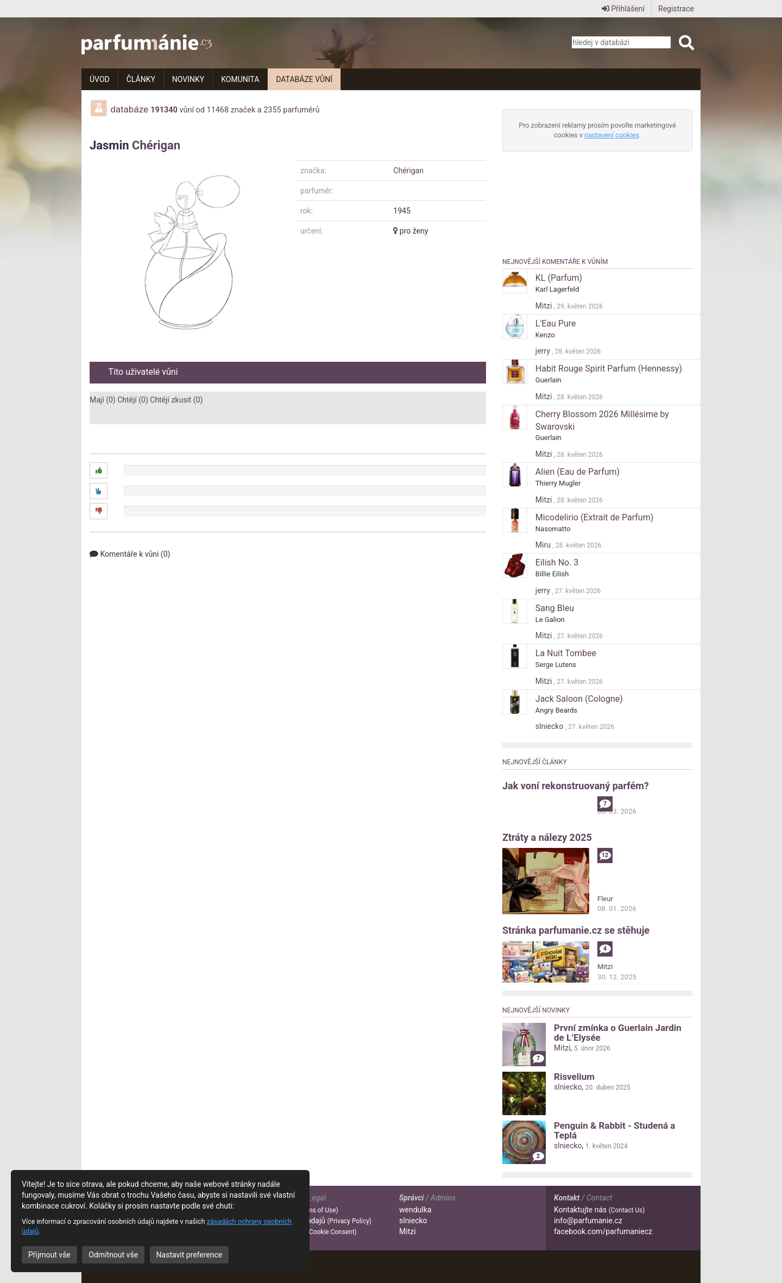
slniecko (550, 726)
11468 (218, 110)
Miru (544, 544)
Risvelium (574, 1076)
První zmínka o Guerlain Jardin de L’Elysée (618, 1032)
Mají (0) (103, 399)
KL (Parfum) (558, 278)
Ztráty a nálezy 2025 (547, 837)
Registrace (676, 8)
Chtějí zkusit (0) (176, 399)
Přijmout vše (49, 1254)
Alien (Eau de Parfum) (577, 472)
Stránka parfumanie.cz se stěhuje (575, 930)
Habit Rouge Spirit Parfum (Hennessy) (608, 368)
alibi (603, 801)
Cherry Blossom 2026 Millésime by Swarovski (602, 420)
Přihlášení (623, 8)
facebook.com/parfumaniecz (603, 1231)
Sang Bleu (554, 608)
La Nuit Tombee (565, 653)
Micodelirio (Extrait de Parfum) (594, 517)
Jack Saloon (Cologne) (579, 699)
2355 (272, 110)
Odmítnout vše (113, 1254)
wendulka (415, 1209)
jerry (543, 351)
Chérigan (156, 145)
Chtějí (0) (132, 399)
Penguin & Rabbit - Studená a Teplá (614, 1130)
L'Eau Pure (555, 323)
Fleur (605, 899)
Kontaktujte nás (599, 1209)
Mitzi (544, 305)
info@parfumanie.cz (588, 1220)
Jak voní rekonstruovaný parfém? (575, 785)
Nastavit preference (189, 1254)
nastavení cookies (611, 135)
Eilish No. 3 (557, 562)
